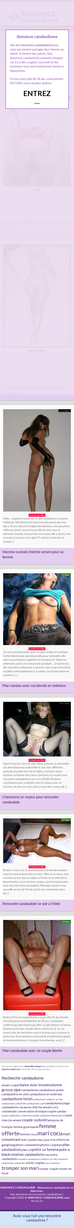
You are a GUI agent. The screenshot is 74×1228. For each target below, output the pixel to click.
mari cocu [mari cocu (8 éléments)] (49, 1133)
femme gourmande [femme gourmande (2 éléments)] (26, 1127)
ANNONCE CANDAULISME (17, 1187)
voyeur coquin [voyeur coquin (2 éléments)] (48, 1168)
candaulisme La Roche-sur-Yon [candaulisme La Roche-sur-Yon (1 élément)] (48, 1099)
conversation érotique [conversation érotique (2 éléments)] (32, 1111)
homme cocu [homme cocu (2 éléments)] (28, 1134)
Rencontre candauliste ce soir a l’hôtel (31, 904)
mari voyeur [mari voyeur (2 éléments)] (29, 1139)
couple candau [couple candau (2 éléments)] (56, 1111)
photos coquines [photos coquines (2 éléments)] (51, 1145)
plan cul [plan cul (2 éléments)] (26, 1149)
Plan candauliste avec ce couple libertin (32, 1051)
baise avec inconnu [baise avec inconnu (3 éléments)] (35, 1084)
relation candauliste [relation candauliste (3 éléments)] (27, 1154)
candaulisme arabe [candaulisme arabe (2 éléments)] (51, 1090)
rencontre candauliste (43, 1217)
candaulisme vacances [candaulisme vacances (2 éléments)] (16, 1107)
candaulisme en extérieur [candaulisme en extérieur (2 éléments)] (45, 1094)
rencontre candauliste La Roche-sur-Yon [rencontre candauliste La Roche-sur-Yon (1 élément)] (37, 1159)
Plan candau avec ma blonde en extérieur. (34, 686)
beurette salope (33, 1066)
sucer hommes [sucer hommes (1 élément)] (52, 1163)
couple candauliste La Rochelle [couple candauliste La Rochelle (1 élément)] (17, 1115)
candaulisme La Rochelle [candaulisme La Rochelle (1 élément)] (14, 1103)
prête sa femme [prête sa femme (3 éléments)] (45, 1149)
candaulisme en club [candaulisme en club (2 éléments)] (15, 1094)
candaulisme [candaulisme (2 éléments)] (29, 1090)
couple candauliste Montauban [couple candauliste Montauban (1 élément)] (47, 1115)
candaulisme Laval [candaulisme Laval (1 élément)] (35, 1103)
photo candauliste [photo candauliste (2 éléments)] (28, 1145)
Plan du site (37, 1201)
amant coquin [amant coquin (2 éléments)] (11, 1085)
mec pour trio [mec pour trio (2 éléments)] (46, 1139)
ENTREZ (37, 93)
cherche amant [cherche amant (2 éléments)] (42, 1107)
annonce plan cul (10, 1069)
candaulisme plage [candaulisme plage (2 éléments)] (57, 1103)
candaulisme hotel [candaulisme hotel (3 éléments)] (17, 1098)
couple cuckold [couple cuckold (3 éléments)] (34, 1120)
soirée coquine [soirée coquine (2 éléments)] (35, 1162)
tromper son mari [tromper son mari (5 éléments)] (20, 1168)
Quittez (37, 103)
